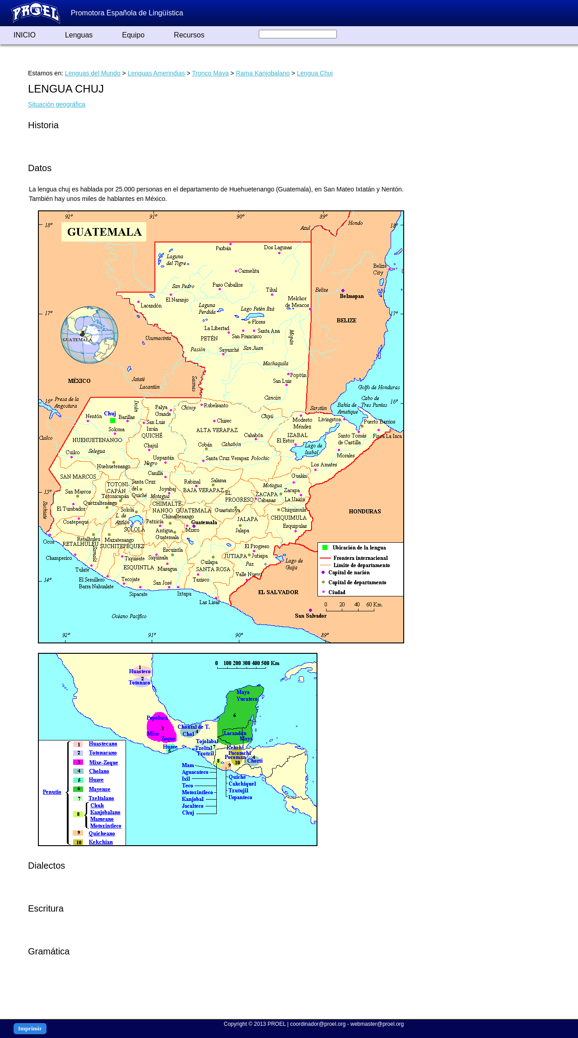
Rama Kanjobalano (262, 73)
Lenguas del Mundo (93, 73)
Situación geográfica (56, 104)
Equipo (133, 35)
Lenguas (79, 35)
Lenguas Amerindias (156, 73)
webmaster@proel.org (377, 1024)
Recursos (189, 35)
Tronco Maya (210, 73)
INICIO (25, 35)
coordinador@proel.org (317, 1024)
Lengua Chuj (314, 73)
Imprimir (30, 1028)
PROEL (276, 1024)
